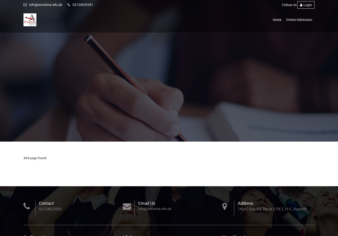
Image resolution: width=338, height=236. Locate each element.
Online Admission (299, 19)
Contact (46, 203)
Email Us (146, 203)
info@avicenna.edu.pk (42, 4)
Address (245, 203)
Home (277, 19)
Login (306, 5)
